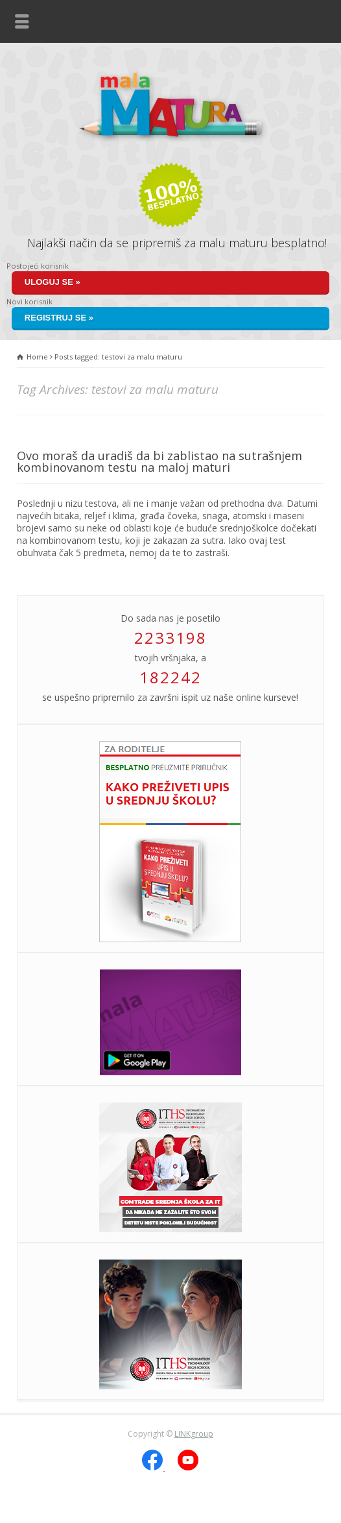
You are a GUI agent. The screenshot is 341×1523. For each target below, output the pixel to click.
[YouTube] (188, 1467)
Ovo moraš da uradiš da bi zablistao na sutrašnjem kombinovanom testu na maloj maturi (159, 461)
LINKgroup (193, 1433)
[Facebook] (153, 1467)
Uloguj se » (52, 282)
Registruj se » (59, 318)
